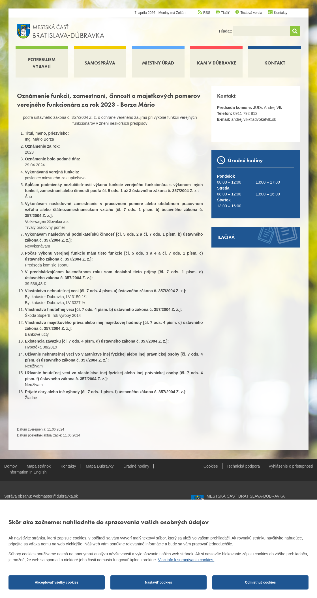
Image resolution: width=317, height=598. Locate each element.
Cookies (211, 466)
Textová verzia (251, 13)
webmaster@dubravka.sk (55, 496)
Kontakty (280, 13)
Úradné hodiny (136, 466)
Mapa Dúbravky (99, 466)
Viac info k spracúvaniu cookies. (186, 560)
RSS (206, 13)
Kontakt (274, 63)
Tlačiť (225, 13)
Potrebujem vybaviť (41, 63)
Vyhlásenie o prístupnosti (291, 466)
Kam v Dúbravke (216, 63)
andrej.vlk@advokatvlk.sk (253, 119)
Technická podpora (243, 466)
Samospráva (100, 63)
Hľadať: (226, 31)
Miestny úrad (158, 63)
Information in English (27, 472)
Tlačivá (226, 237)
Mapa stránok (39, 466)
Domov (10, 466)
